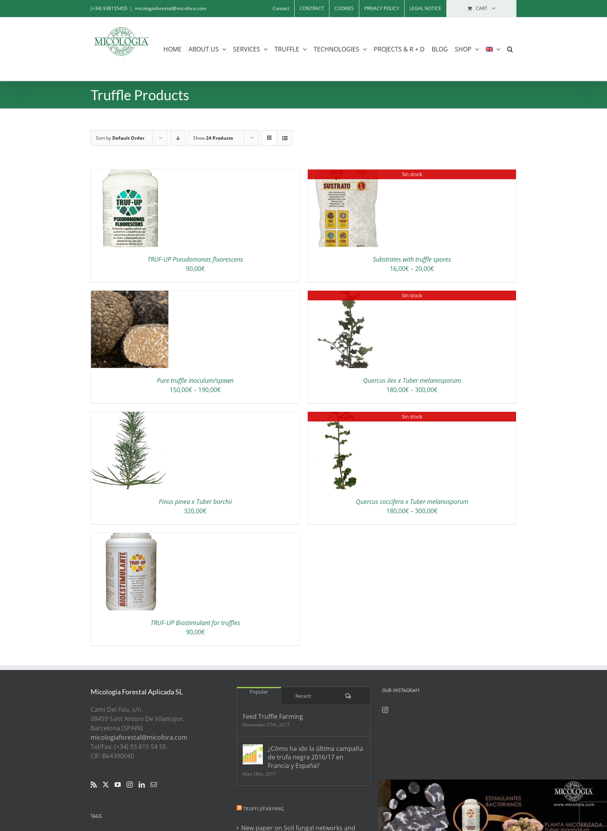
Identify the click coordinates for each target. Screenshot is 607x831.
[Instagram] (130, 784)
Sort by (120, 138)
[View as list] (284, 138)
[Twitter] (106, 784)
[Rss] (94, 784)
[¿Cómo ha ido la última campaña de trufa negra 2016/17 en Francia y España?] (253, 754)
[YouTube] (118, 784)
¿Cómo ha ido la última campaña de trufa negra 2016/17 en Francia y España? (315, 757)
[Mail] (154, 784)
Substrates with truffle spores (412, 259)
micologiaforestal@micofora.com (170, 8)
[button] (510, 49)
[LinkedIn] (142, 784)
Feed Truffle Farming (273, 716)
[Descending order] (177, 138)
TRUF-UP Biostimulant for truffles (195, 623)
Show (213, 138)
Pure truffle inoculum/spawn (195, 380)
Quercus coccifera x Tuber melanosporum (412, 501)
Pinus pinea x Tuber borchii (195, 501)
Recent (303, 695)
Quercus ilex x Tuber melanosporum (412, 380)
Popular (259, 691)
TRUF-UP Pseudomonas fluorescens (195, 259)
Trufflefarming (263, 808)
